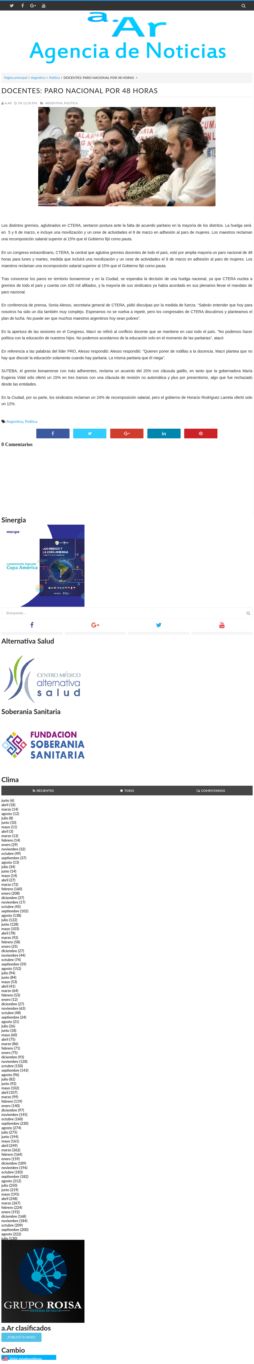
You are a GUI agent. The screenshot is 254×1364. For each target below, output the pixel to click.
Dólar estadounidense (26, 1359)
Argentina (38, 78)
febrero (7, 840)
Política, (71, 103)
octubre (7, 853)
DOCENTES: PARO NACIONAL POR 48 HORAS (79, 90)
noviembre (9, 849)
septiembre (10, 858)
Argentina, (54, 103)
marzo (6, 809)
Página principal (15, 78)
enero (6, 844)
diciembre (9, 898)
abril (4, 805)
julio (4, 818)
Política (54, 78)
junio (5, 800)
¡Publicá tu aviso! (21, 1337)
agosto (6, 813)
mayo (5, 827)
